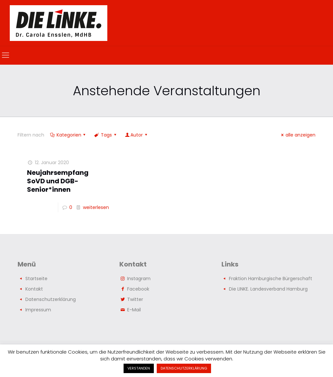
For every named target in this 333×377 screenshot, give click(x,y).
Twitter (135, 299)
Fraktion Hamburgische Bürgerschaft (270, 278)
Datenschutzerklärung (50, 299)
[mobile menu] (5, 55)
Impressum (38, 309)
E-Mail (134, 309)
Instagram (139, 278)
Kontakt (34, 289)
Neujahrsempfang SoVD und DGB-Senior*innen (57, 181)
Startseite (36, 278)
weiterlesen (96, 207)
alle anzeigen (297, 135)
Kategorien (68, 135)
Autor (136, 135)
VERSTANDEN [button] (138, 368)
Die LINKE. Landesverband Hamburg (268, 289)
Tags (105, 135)
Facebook (138, 289)
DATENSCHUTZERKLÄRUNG (184, 368)
